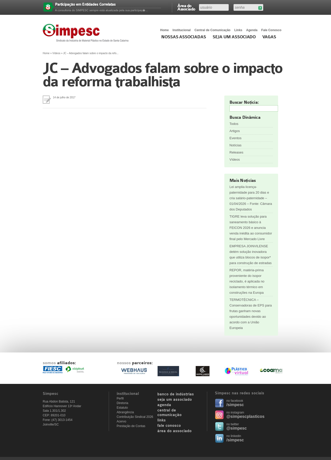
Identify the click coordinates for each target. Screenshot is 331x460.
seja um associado (174, 399)
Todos (233, 124)
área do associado (174, 431)
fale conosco (169, 425)
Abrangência (125, 412)
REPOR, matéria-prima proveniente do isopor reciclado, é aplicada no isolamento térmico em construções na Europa (246, 281)
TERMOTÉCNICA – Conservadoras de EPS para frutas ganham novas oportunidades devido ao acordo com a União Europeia (250, 314)
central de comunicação (169, 412)
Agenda (251, 30)
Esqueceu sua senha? (260, 8)
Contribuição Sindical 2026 (135, 417)
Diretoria (122, 403)
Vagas (269, 37)
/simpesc (235, 405)
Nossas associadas (183, 37)
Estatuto (122, 407)
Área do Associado (186, 7)
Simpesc (87, 33)
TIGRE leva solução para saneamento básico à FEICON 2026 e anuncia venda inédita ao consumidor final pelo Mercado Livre (250, 228)
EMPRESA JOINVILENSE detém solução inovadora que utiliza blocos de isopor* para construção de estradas (250, 254)
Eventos (235, 138)
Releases (236, 152)
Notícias (235, 145)
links (161, 420)
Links (238, 30)
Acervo (121, 421)
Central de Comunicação (212, 30)
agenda (164, 405)
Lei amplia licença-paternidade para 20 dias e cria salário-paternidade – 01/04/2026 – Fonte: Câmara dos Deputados (250, 198)
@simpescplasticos (245, 416)
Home (164, 30)
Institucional (182, 30)
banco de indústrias (175, 394)
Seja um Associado (234, 37)
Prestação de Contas (131, 426)
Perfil (120, 398)
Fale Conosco (271, 30)
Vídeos (56, 53)
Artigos (234, 131)
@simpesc (236, 428)
